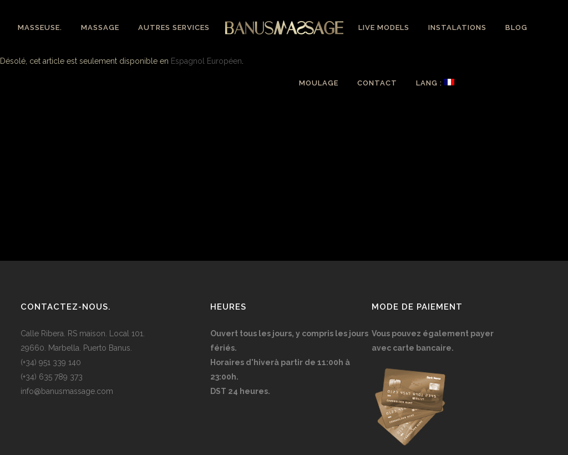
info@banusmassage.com (67, 391)
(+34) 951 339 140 (51, 362)
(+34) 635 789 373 (52, 376)
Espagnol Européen (206, 61)
